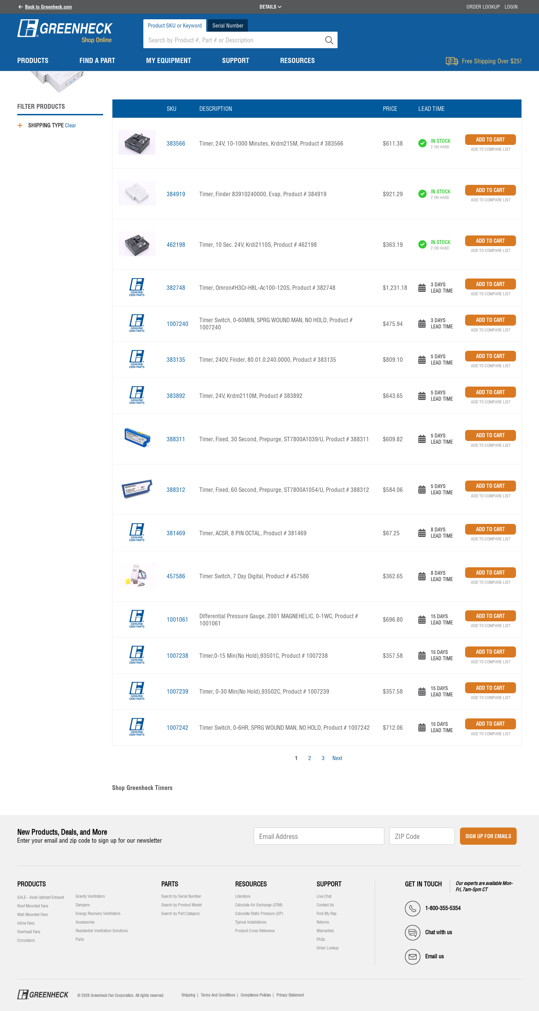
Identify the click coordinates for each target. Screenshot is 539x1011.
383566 (176, 143)
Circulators (26, 940)
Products (31, 884)
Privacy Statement (290, 995)
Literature (242, 896)
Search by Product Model (181, 905)
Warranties (325, 930)
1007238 (177, 655)
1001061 (177, 619)
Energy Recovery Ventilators (98, 913)
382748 (176, 287)
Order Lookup (483, 7)
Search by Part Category (180, 913)
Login (511, 7)
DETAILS (271, 7)
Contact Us (325, 905)
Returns (323, 922)
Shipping (188, 995)
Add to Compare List (490, 149)
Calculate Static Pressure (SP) (259, 913)
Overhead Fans (28, 931)
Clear (70, 125)
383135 (176, 359)
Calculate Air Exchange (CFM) (259, 905)
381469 (176, 533)
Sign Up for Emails (488, 836)
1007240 (177, 323)
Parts (80, 939)
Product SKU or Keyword (175, 25)
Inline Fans (25, 923)
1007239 (177, 691)
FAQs (321, 939)
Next (337, 758)
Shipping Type (46, 125)
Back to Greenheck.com (48, 7)
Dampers (83, 905)
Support (329, 884)
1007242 (177, 727)
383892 (176, 395)
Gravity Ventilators (90, 896)
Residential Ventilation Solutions (102, 930)
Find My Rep (327, 913)
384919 (176, 194)
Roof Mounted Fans (32, 906)
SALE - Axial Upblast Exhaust (40, 897)
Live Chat (324, 896)
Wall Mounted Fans (32, 914)
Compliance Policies (256, 995)
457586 (176, 576)
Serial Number (227, 25)
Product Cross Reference (255, 930)
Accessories (85, 922)
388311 (176, 439)
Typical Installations (250, 922)
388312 (176, 489)
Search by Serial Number (181, 896)
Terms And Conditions (218, 995)
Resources (251, 884)
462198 (176, 244)
